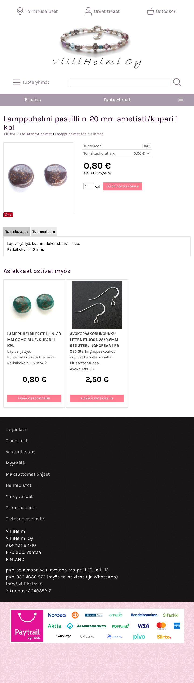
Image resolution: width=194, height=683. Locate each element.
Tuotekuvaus (16, 231)
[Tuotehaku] (120, 82)
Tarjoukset (17, 429)
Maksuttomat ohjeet (28, 474)
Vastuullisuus (21, 451)
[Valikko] (181, 100)
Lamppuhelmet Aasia (72, 134)
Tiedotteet (17, 440)
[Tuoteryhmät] (32, 82)
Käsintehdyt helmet (36, 134)
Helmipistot (18, 485)
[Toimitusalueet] (37, 11)
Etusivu (33, 99)
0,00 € (142, 153)
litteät (98, 134)
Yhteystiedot (19, 496)
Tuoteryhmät (117, 99)
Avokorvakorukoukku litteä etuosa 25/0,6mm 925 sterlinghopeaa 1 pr (94, 340)
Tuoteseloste (43, 231)
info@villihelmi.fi (24, 584)
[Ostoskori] (162, 11)
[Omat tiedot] (102, 11)
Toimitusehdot (21, 507)
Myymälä (15, 463)
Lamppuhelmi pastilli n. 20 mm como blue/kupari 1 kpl (34, 340)
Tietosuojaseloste (25, 518)
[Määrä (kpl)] (88, 186)
